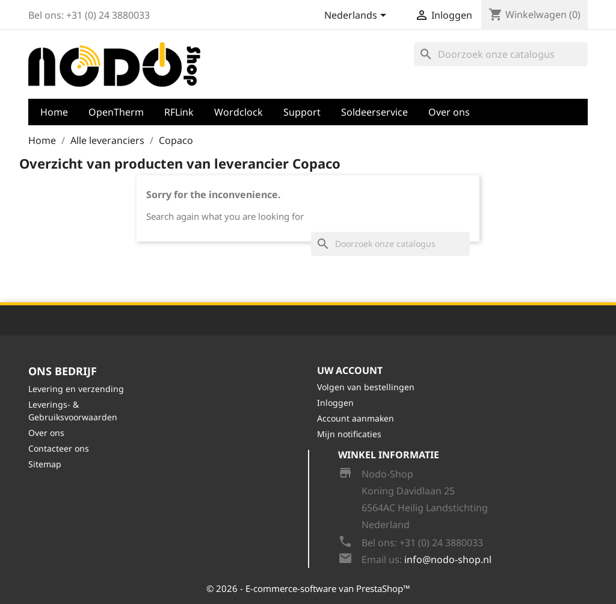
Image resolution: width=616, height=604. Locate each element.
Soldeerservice (374, 112)
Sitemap (44, 464)
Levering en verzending (76, 388)
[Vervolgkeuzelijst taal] (357, 16)
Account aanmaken (355, 418)
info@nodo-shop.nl (447, 559)
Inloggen (335, 402)
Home (54, 112)
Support (302, 112)
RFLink (179, 112)
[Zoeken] (501, 54)
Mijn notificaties (349, 434)
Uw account (350, 370)
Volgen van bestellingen (365, 387)
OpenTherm (116, 112)
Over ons (449, 112)
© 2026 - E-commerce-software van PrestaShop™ (308, 588)
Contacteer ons (58, 448)
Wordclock (238, 112)
